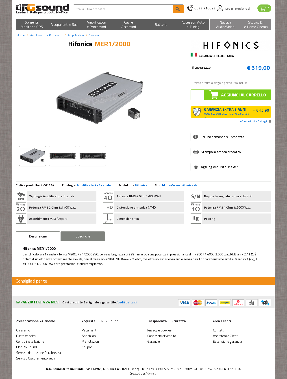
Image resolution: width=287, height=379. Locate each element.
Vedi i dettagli (127, 302)
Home (21, 35)
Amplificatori (76, 35)
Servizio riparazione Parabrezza (38, 352)
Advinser (152, 373)
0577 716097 (204, 8)
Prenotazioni (91, 341)
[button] (32, 24)
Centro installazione (30, 341)
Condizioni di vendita (161, 335)
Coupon (87, 347)
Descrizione (38, 236)
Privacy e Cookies (159, 330)
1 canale (94, 35)
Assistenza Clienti (225, 335)
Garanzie (153, 341)
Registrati (242, 8)
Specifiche (83, 236)
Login (229, 8)
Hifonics (141, 185)
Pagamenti (89, 330)
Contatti (218, 330)
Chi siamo (23, 330)
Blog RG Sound (26, 347)
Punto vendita (26, 335)
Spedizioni (89, 335)
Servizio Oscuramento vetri (35, 358)
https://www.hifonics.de (180, 185)
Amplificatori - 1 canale (94, 185)
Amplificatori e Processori (46, 35)
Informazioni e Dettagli (253, 121)
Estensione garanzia (227, 341)
